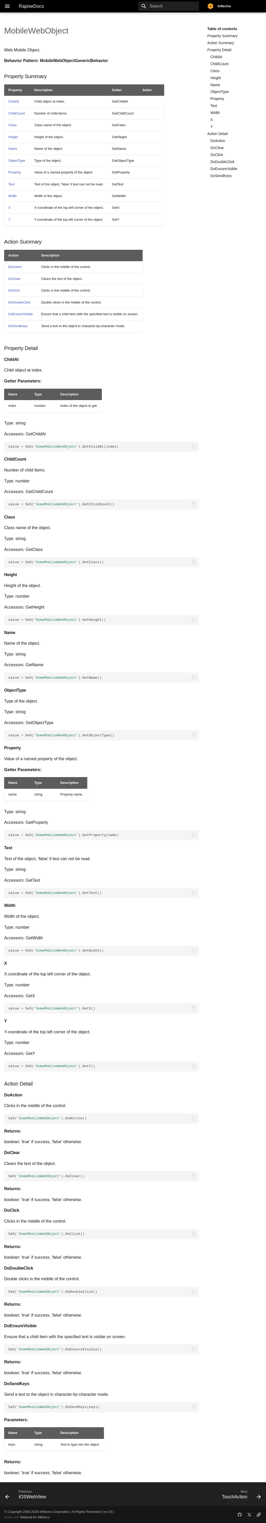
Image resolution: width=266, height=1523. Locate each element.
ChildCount (219, 64)
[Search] (168, 6)
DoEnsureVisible (223, 169)
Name (215, 85)
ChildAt (216, 57)
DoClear (217, 148)
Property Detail (219, 50)
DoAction (217, 141)
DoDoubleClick (222, 162)
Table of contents (222, 29)
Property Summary (222, 36)
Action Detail (217, 134)
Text (213, 106)
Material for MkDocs (35, 1517)
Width (215, 113)
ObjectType (219, 92)
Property (217, 99)
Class (215, 71)
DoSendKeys (221, 176)
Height (215, 78)
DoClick (216, 155)
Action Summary (220, 43)
